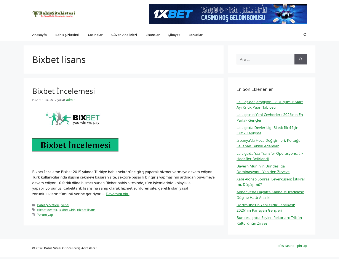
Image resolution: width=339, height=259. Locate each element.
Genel (65, 205)
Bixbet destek (47, 210)
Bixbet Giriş (67, 210)
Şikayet (174, 34)
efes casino (285, 245)
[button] (305, 34)
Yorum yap (45, 214)
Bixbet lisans (86, 210)
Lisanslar (153, 34)
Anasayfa (39, 34)
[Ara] (300, 59)
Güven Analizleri (124, 34)
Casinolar (95, 34)
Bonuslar (196, 34)
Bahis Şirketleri (67, 34)
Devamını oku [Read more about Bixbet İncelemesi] (117, 193)
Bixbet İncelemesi (63, 91)
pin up (302, 245)
